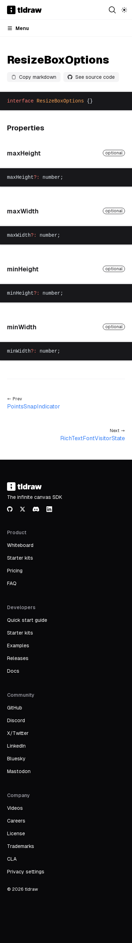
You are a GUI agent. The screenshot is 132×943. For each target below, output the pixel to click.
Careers (16, 821)
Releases (18, 658)
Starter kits (20, 558)
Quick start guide (27, 620)
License (16, 833)
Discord (16, 720)
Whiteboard (20, 545)
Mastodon (19, 771)
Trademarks (20, 846)
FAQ (12, 583)
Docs (13, 671)
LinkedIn (16, 746)
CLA (12, 859)
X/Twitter (18, 733)
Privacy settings (25, 871)
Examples (18, 645)
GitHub (14, 708)
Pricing (15, 570)
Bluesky (16, 758)
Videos (15, 808)
